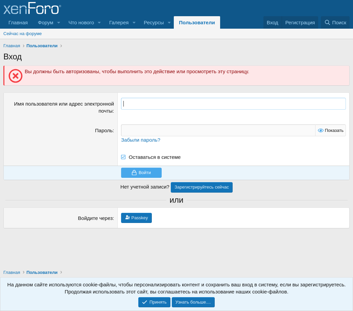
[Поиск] (335, 22)
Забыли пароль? (140, 140)
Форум (45, 22)
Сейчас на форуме (22, 33)
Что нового (81, 22)
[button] (59, 22)
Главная (18, 22)
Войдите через (95, 218)
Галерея (119, 22)
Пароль (104, 130)
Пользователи (197, 22)
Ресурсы (154, 22)
